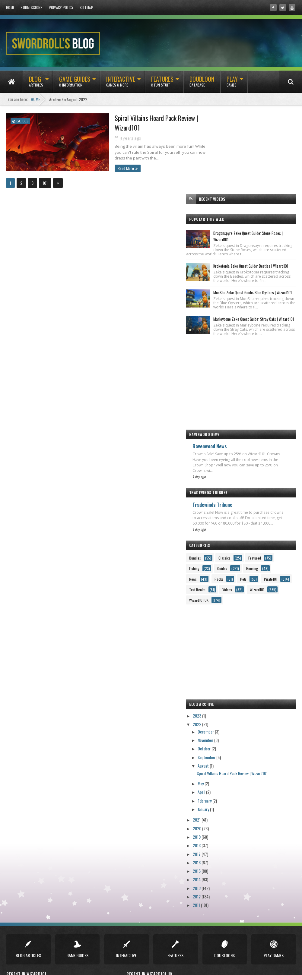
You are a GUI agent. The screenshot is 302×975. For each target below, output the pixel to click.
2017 (219, 825)
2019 (219, 808)
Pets (241, 550)
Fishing (247, 529)
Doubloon (201, 83)
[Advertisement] (252, 335)
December (229, 702)
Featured (218, 529)
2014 (219, 850)
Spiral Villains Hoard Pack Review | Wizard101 (146, 123)
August (227, 737)
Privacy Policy (61, 7)
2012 (219, 867)
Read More (114, 168)
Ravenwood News (232, 401)
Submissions (32, 7)
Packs (216, 550)
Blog (36, 83)
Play (232, 83)
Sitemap (86, 7)
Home (10, 7)
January (227, 780)
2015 (219, 842)
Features (162, 83)
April (225, 763)
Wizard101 (219, 571)
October (227, 720)
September (230, 728)
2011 (219, 876)
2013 (219, 859)
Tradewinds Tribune (235, 459)
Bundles (218, 518)
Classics (247, 518)
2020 (220, 799)
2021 (219, 791)
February (228, 771)
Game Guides (74, 83)
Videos (250, 560)
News (274, 539)
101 (45, 183)
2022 (220, 695)
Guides (22, 120)
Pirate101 (268, 550)
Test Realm (220, 560)
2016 (219, 833)
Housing (247, 539)
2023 (220, 686)
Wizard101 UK (255, 571)
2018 (219, 816)
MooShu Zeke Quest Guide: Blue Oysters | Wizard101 (260, 229)
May (224, 754)
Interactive (120, 83)
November (229, 711)
